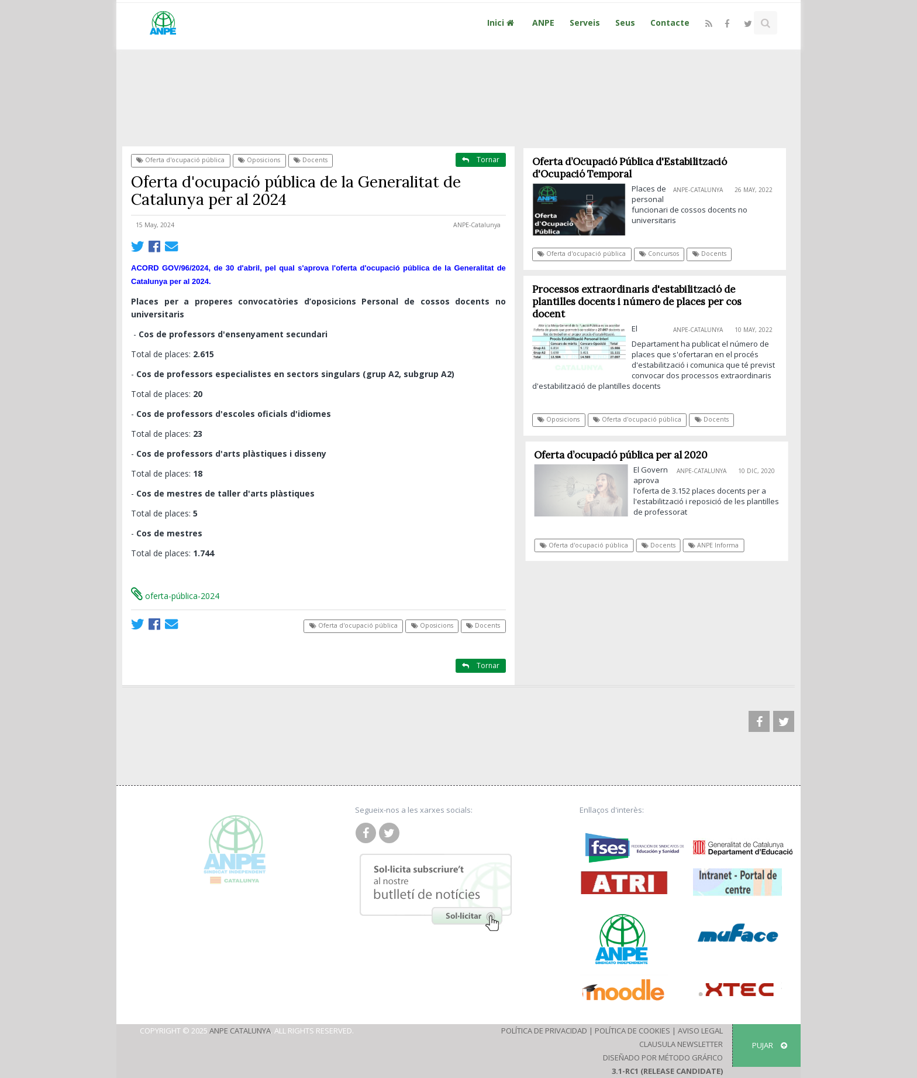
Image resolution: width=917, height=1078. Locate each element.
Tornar (480, 160)
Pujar (769, 1045)
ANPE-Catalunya (477, 225)
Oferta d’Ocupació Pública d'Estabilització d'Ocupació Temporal (629, 167)
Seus (625, 22)
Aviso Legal (700, 1030)
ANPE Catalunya (240, 1030)
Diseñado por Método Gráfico (663, 1057)
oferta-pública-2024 (175, 595)
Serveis (585, 22)
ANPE (543, 22)
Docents (311, 160)
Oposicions (259, 160)
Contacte (670, 22)
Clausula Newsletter (681, 1044)
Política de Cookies (632, 1030)
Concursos (660, 253)
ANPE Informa (717, 545)
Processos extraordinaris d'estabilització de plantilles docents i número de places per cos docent (637, 301)
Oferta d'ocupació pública (180, 160)
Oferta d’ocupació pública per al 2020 (625, 455)
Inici (502, 22)
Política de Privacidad (544, 1030)
